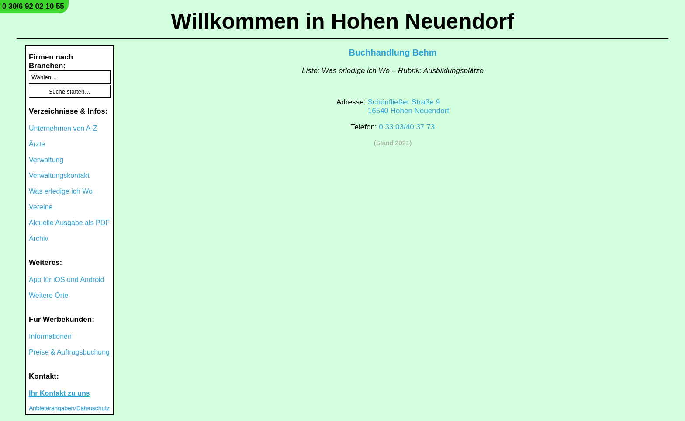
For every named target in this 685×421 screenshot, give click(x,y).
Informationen (50, 336)
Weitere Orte (48, 295)
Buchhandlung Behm (392, 52)
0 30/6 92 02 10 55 (33, 6)
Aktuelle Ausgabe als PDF (69, 222)
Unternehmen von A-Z (63, 128)
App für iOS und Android (66, 279)
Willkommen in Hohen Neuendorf (342, 21)
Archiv (38, 238)
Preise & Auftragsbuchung (69, 352)
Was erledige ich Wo (61, 191)
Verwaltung (46, 160)
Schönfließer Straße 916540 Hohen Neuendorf (408, 106)
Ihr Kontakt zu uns (59, 393)
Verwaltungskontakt (59, 175)
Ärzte (37, 144)
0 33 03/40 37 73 (407, 127)
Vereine (40, 207)
